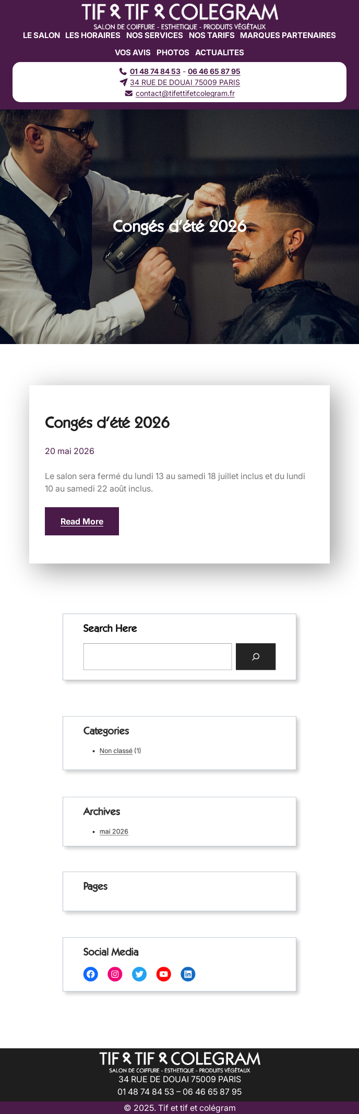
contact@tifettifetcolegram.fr (185, 93)
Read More (82, 521)
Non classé (127, 748)
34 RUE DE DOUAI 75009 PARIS (185, 82)
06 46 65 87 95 (214, 71)
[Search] (241, 655)
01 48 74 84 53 (155, 71)
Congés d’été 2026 (107, 422)
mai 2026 (126, 829)
